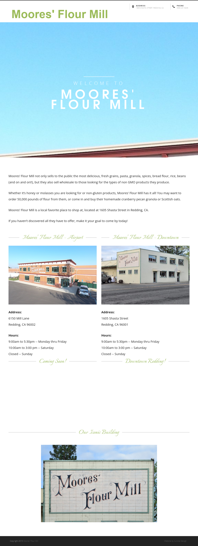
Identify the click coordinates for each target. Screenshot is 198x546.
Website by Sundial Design (175, 541)
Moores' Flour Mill (30, 541)
